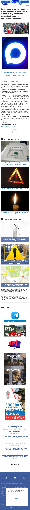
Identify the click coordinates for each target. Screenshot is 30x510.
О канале (5, 475)
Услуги (11, 475)
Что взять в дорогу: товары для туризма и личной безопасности (15, 430)
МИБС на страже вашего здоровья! (15, 443)
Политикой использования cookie (14, 494)
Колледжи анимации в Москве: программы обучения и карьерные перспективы (15, 455)
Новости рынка (15, 426)
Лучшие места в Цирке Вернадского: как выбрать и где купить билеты (15, 448)
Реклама (25, 475)
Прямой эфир (20, 4)
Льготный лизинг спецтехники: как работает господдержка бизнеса (15, 437)
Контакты (18, 475)
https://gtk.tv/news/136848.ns (8, 126)
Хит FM (14, 3)
